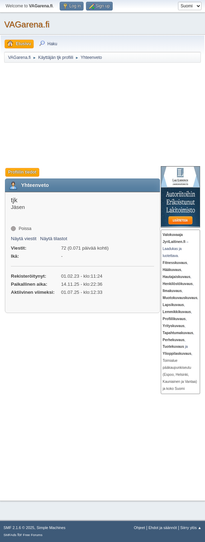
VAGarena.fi (26, 24)
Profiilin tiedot (22, 172)
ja (175, 346)
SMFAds (10, 535)
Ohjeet (139, 528)
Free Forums (32, 535)
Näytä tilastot (53, 238)
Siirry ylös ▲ (190, 528)
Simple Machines (51, 528)
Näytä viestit (24, 238)
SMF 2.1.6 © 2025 (19, 528)
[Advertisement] (104, 114)
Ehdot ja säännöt (162, 528)
